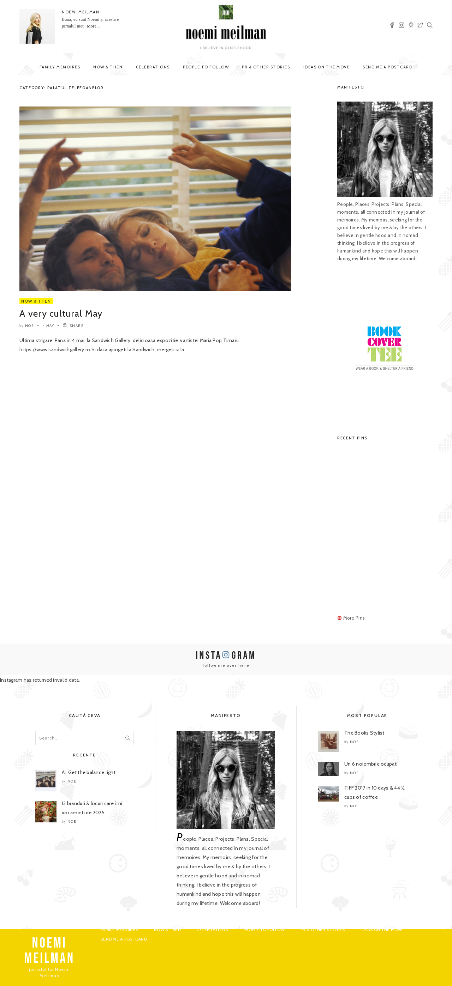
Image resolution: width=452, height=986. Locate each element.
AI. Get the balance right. (89, 772)
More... (93, 26)
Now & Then (108, 67)
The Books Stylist (364, 733)
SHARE (73, 325)
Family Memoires (60, 67)
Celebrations (153, 67)
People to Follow (206, 67)
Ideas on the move (326, 67)
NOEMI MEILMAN (80, 12)
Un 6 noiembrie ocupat (370, 764)
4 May (48, 325)
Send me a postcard (387, 67)
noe (29, 325)
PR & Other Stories (266, 67)
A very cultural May (61, 313)
